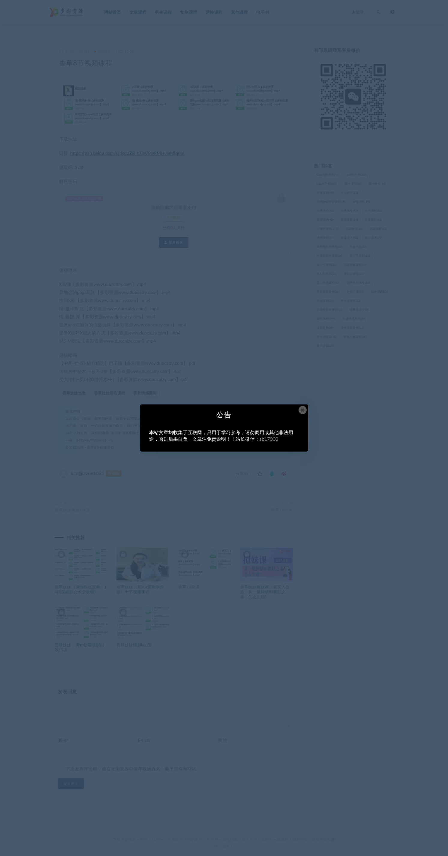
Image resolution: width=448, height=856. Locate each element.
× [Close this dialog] (303, 410)
